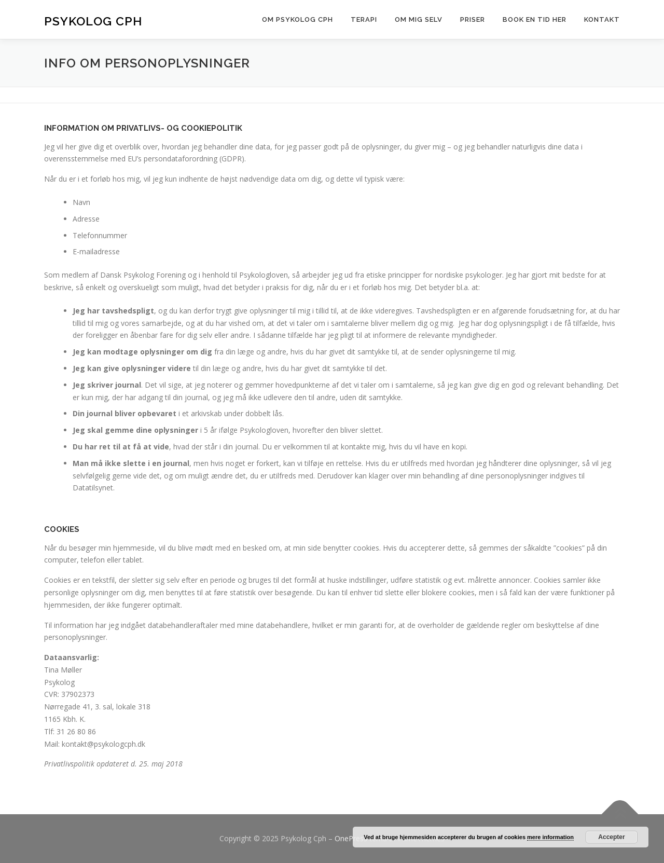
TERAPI (364, 19)
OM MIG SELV (418, 19)
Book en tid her (534, 19)
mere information (550, 837)
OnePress (351, 838)
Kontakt (602, 19)
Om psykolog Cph (297, 19)
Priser (472, 19)
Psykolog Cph (93, 21)
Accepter (611, 837)
